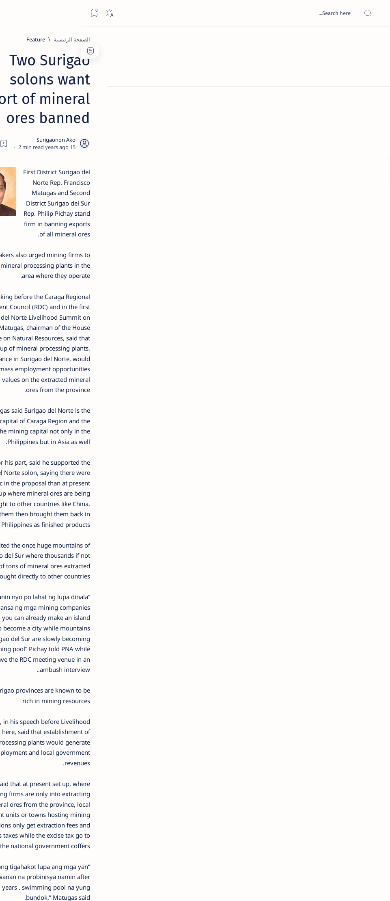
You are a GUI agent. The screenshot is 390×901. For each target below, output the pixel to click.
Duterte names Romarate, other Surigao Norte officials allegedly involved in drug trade (58, 240)
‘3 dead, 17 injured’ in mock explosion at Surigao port (61, 338)
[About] (375, 99)
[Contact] (375, 116)
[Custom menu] (375, 142)
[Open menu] (375, 13)
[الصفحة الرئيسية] (375, 40)
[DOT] (61, 269)
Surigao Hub (314, 885)
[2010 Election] (34, 388)
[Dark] (28, 13)
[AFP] (34, 449)
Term (108, 495)
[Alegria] (61, 216)
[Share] (145, 104)
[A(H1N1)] (89, 409)
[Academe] (34, 429)
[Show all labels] (95, 468)
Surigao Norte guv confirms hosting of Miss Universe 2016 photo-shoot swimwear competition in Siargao (57, 293)
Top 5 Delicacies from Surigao (57, 133)
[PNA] (276, 789)
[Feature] (296, 39)
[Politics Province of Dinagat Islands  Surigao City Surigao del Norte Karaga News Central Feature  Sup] (89, 388)
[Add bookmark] (167, 104)
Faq (32, 495)
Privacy (53, 495)
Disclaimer (82, 495)
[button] (250, 789)
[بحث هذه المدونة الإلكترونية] (230, 13)
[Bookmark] (13, 13)
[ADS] (89, 449)
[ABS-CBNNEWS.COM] (89, 429)
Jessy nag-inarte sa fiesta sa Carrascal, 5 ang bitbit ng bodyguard (59, 191)
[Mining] (304, 789)
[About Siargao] (34, 409)
